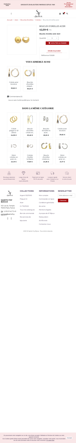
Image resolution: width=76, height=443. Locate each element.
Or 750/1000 (24, 206)
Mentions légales (45, 210)
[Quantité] (52, 38)
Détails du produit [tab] (54, 51)
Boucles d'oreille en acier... (46, 131)
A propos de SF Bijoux (47, 213)
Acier (21, 202)
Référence (45, 55)
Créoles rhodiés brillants (30, 157)
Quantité (42, 38)
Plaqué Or (23, 199)
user (60, 13)
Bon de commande (27, 213)
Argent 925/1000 (26, 195)
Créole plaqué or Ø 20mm (13, 131)
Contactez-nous (45, 224)
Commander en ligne (46, 199)
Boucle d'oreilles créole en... (30, 131)
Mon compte (43, 195)
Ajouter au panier (57, 43)
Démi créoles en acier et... (14, 157)
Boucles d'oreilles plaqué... (29, 84)
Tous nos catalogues (27, 210)
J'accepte (69, 438)
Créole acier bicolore (13, 83)
